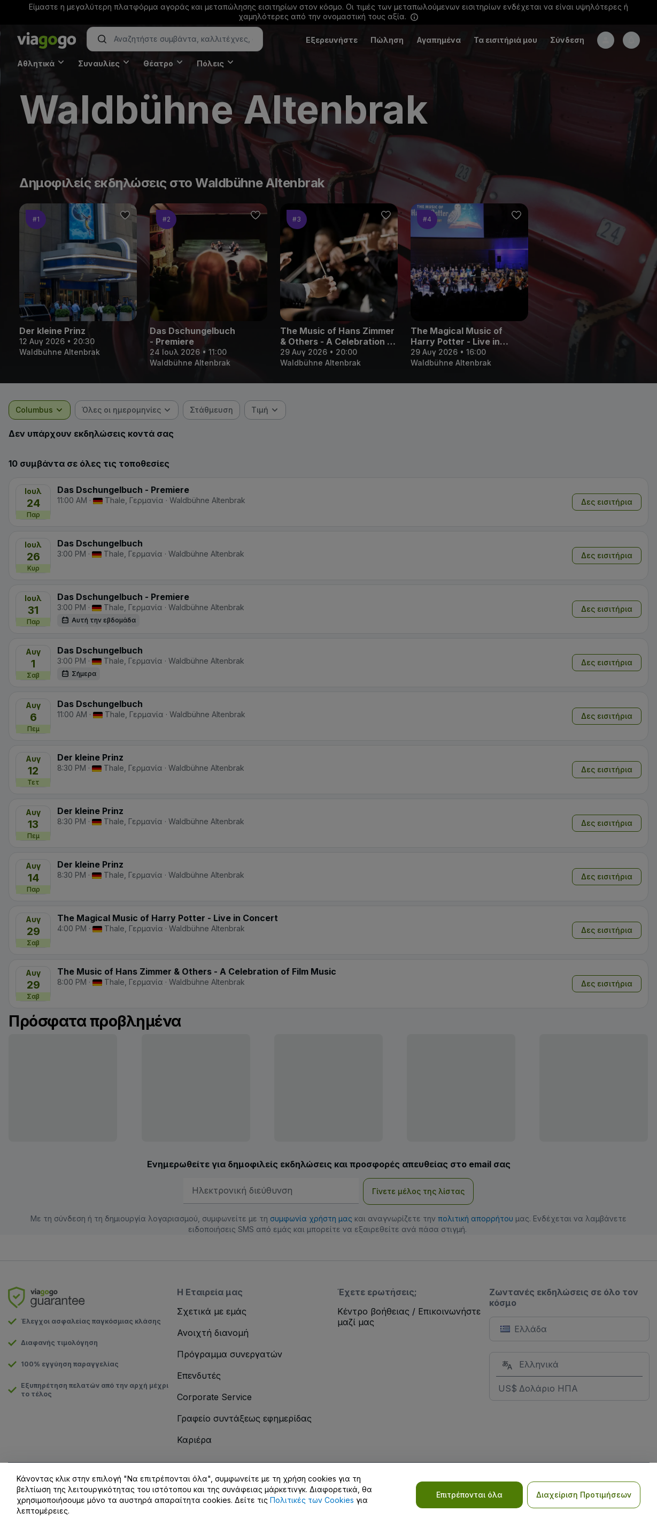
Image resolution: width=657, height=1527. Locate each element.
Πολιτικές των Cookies (312, 1500)
